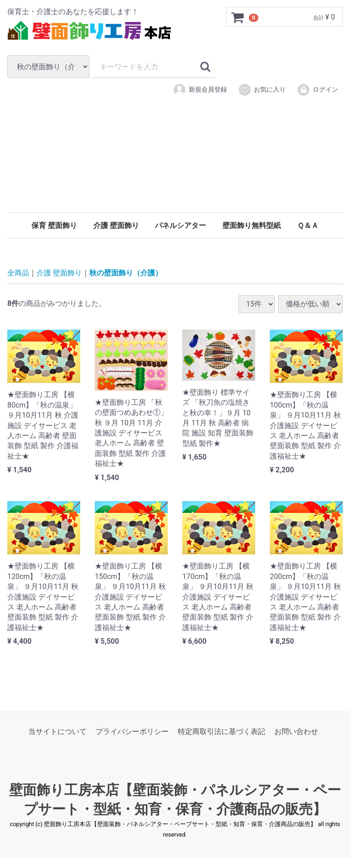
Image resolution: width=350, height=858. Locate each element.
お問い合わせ (296, 731)
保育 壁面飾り (54, 225)
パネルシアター (180, 225)
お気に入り (262, 90)
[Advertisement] (175, 168)
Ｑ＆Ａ (308, 225)
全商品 (18, 273)
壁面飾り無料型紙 (251, 225)
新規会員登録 (200, 90)
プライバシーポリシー (132, 731)
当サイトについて (57, 731)
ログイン (317, 90)
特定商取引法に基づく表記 (221, 731)
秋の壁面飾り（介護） (125, 273)
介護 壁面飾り (116, 225)
